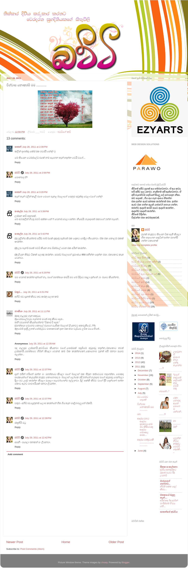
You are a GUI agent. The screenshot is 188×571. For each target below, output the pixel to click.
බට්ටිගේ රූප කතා (140, 294)
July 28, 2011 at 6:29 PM (37, 272)
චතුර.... (18, 292)
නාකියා (18, 311)
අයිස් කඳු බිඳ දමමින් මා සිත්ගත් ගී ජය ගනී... (169, 503)
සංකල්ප (19, 211)
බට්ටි (17, 172)
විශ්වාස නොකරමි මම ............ (145, 407)
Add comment (15, 454)
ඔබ (139, 414)
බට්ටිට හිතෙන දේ (140, 306)
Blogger (125, 562)
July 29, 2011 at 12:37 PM (38, 369)
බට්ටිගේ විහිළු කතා (141, 298)
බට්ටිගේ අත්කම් (139, 270)
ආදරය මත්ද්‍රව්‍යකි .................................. (145, 442)
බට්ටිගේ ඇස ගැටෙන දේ (144, 274)
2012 (138, 362)
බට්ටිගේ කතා (138, 278)
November (143, 375)
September (144, 384)
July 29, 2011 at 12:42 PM (38, 437)
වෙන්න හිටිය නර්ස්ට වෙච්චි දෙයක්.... (177, 445)
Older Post (116, 542)
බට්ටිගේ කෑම (138, 286)
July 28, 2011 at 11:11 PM (37, 311)
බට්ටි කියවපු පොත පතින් (144, 261)
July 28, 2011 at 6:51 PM (35, 292)
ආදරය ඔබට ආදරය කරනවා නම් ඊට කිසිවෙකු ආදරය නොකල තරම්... (145, 426)
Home (65, 542)
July (140, 393)
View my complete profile (144, 245)
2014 (138, 353)
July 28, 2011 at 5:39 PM (36, 211)
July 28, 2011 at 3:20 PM (34, 192)
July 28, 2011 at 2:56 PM (37, 172)
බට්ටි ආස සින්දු (139, 257)
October (142, 379)
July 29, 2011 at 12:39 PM (38, 418)
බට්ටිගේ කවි (64, 132)
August (142, 388)
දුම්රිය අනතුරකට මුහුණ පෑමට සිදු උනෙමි (168, 472)
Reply (18, 162)
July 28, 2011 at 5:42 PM (36, 234)
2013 (138, 357)
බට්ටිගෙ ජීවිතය (139, 266)
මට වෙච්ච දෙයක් (142, 398)
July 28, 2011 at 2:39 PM (34, 147)
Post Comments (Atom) (32, 549)
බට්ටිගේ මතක (139, 290)
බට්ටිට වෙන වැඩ (140, 302)
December (143, 370)
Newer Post (14, 542)
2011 (138, 366)
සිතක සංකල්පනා (169, 467)
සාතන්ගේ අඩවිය (169, 512)
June (140, 450)
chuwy (104, 562)
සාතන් (18, 147)
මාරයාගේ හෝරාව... (165, 482)
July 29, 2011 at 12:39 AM (42, 343)
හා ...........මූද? (176, 424)
